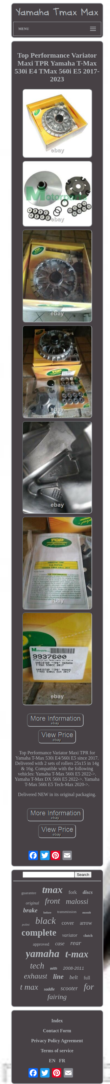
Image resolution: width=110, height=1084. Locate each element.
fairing (57, 997)
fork (73, 892)
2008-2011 (73, 968)
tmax (52, 889)
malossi (77, 901)
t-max (76, 954)
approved (41, 944)
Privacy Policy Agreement (57, 1040)
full (87, 977)
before (47, 912)
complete (38, 932)
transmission (67, 911)
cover (68, 923)
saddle (49, 989)
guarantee (28, 893)
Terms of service (57, 1050)
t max (29, 986)
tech (37, 965)
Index (57, 1020)
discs (88, 892)
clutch (87, 936)
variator (69, 935)
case (60, 943)
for (89, 986)
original (32, 903)
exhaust (35, 976)
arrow (86, 923)
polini (26, 924)
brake (30, 910)
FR (62, 1060)
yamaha (43, 953)
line (58, 976)
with (53, 968)
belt (74, 977)
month (86, 912)
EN (52, 1060)
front (52, 901)
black (45, 920)
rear (75, 942)
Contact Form (57, 1030)
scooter (69, 988)
